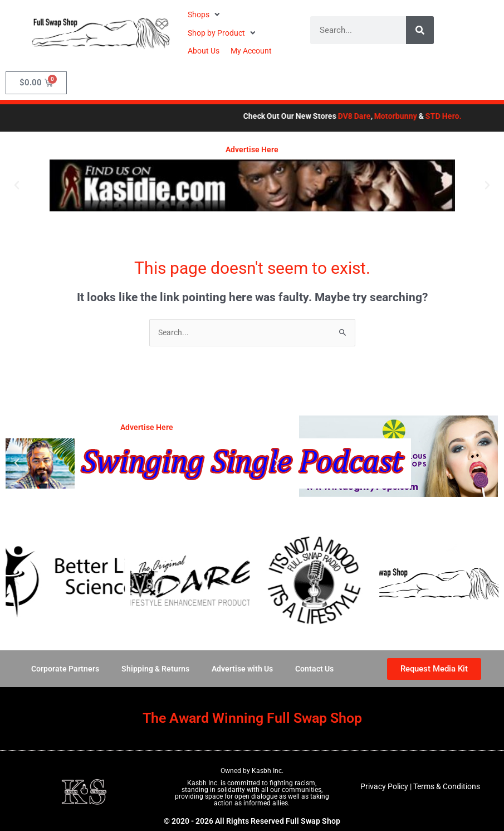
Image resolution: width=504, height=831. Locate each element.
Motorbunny (410, 116)
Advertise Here (252, 149)
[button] (205, 15)
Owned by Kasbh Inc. (252, 771)
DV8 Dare (369, 116)
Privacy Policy (384, 786)
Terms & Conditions (446, 786)
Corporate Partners (65, 668)
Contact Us (314, 668)
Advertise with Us (242, 668)
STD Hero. (458, 116)
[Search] (420, 30)
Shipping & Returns (155, 668)
